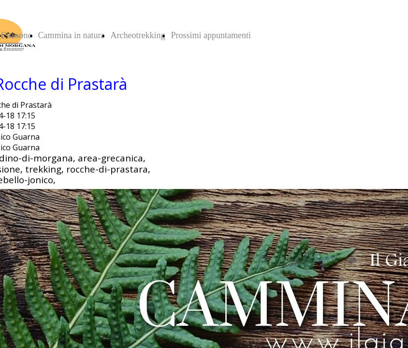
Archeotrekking (137, 35)
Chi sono (16, 35)
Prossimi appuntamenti (211, 35)
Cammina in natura (71, 35)
